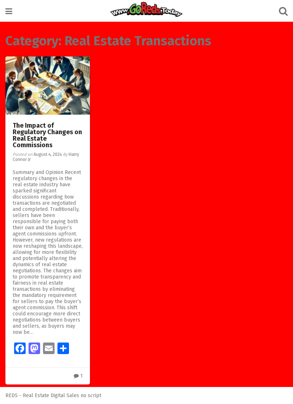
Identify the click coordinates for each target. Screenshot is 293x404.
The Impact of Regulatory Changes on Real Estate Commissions (47, 135)
